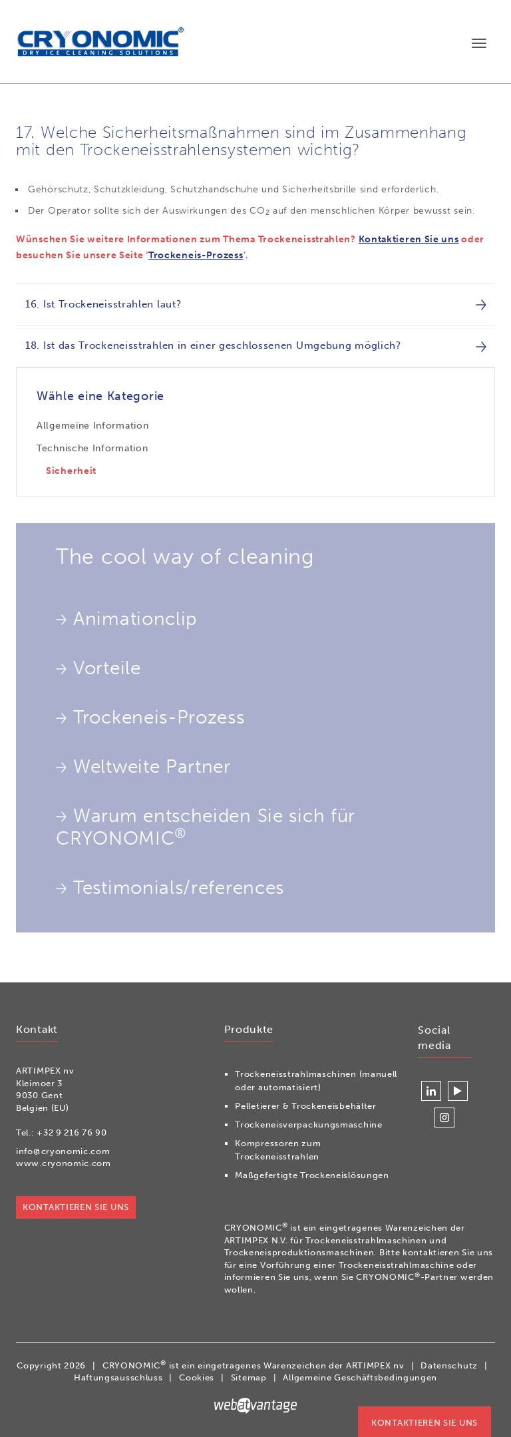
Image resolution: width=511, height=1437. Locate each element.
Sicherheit (71, 471)
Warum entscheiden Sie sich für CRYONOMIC (205, 827)
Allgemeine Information (92, 425)
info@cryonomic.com (63, 1151)
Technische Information (92, 448)
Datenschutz (449, 1365)
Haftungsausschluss (118, 1377)
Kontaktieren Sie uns (409, 239)
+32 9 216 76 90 (72, 1132)
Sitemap (249, 1377)
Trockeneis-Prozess (196, 255)
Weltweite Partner (143, 766)
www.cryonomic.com (63, 1163)
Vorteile (98, 668)
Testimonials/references (170, 888)
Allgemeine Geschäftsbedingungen (360, 1377)
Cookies (196, 1377)
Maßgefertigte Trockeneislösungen (312, 1175)
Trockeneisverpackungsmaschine (308, 1124)
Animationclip (126, 619)
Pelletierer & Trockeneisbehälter (305, 1106)
